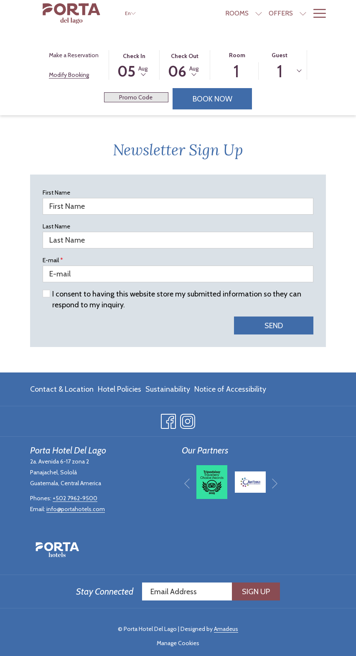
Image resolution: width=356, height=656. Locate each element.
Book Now (222, 99)
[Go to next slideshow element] (275, 483)
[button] (134, 64)
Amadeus (226, 629)
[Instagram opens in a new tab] (187, 419)
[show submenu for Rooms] (258, 13)
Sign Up (256, 591)
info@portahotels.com (75, 509)
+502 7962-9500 (75, 498)
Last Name (56, 226)
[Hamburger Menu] (316, 13)
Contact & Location (62, 389)
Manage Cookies (178, 643)
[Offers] (281, 13)
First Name (56, 192)
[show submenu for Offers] (303, 13)
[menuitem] (63, 389)
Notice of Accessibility (230, 389)
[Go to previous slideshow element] (187, 483)
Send (273, 325)
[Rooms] (236, 13)
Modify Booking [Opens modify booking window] (69, 75)
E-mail (53, 260)
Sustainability (167, 389)
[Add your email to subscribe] (187, 591)
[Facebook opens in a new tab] (168, 419)
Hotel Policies (119, 389)
